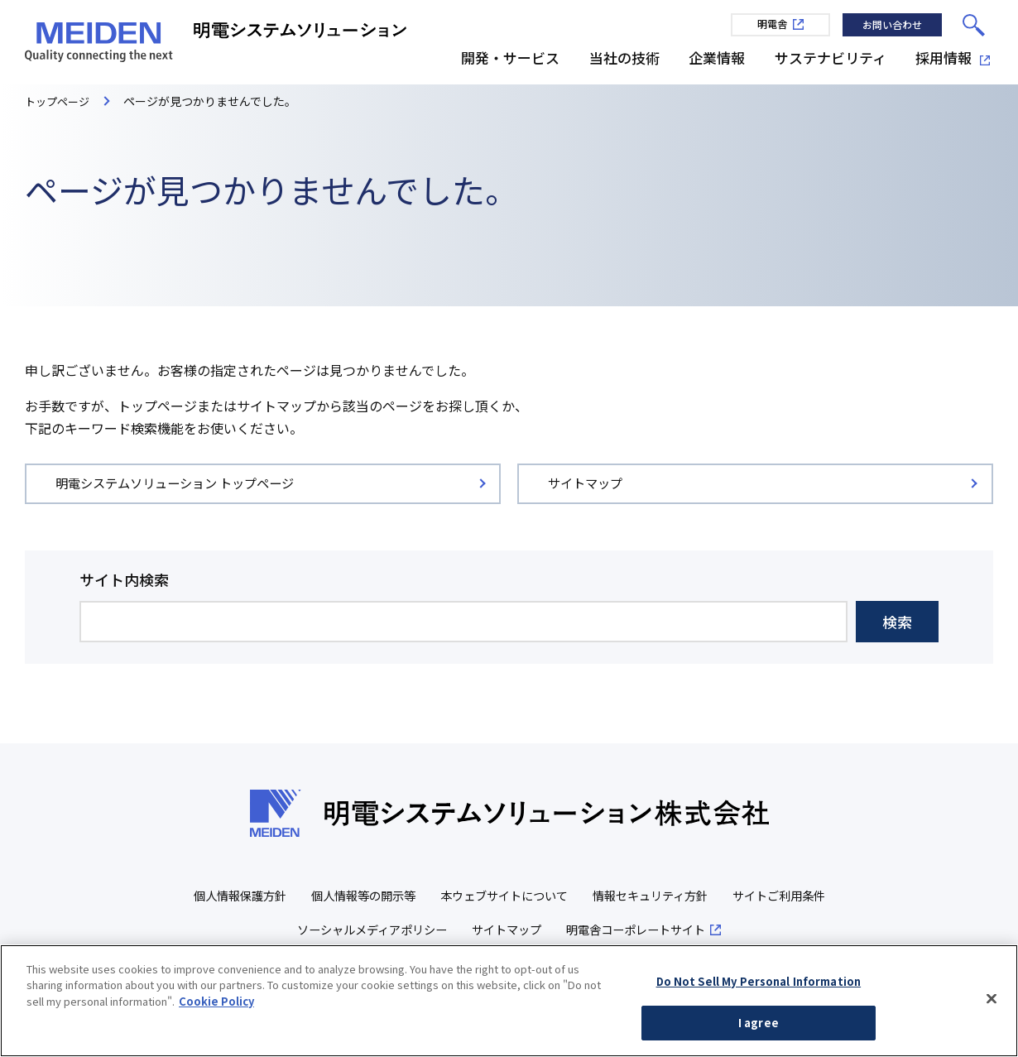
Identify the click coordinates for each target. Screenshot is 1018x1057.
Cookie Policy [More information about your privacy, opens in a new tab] (216, 1004)
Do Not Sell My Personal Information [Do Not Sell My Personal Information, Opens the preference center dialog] (759, 984)
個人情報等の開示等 (417, 897)
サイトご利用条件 (272, 930)
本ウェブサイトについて (565, 897)
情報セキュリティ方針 (720, 897)
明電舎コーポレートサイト (705, 930)
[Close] (991, 1002)
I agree (758, 1027)
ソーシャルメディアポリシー (427, 930)
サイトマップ (569, 930)
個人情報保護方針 (286, 897)
